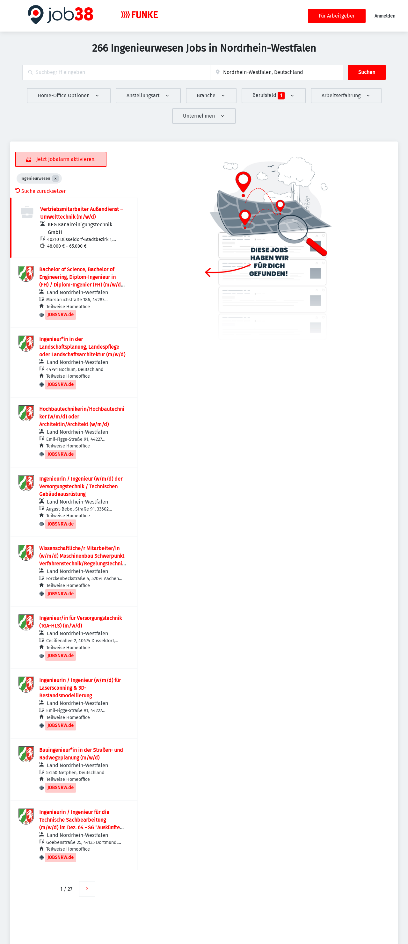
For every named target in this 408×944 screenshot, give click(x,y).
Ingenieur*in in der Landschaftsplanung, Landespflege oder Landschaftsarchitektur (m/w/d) (82, 347)
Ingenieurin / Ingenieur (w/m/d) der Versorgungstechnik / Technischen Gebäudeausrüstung (80, 486)
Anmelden (385, 16)
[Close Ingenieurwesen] (55, 178)
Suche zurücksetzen (41, 191)
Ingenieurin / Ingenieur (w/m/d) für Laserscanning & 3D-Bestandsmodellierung (80, 688)
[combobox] (116, 72)
